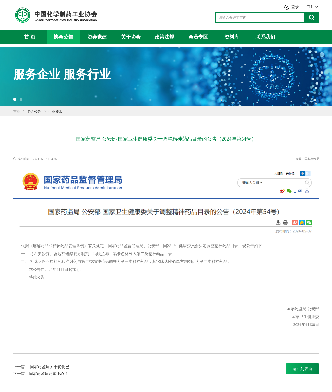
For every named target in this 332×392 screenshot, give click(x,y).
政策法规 (164, 37)
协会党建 (97, 37)
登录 (295, 7)
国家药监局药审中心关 (48, 374)
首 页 (29, 37)
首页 (16, 111)
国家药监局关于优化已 (49, 367)
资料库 (231, 37)
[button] (14, 99)
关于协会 (131, 37)
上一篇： (21, 367)
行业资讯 (55, 111)
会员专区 (198, 37)
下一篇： (21, 374)
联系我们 (265, 37)
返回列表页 (302, 369)
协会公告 (63, 37)
